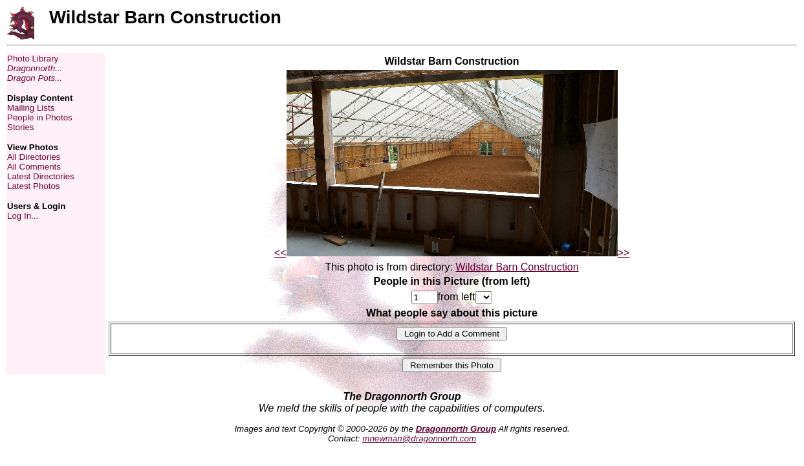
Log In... (22, 216)
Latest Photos (33, 186)
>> (624, 252)
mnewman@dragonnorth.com (419, 438)
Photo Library (32, 58)
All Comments (34, 167)
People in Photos (39, 117)
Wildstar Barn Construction (516, 266)
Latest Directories (40, 176)
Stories (20, 127)
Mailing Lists (30, 108)
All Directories (33, 157)
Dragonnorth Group (456, 429)
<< (280, 252)
